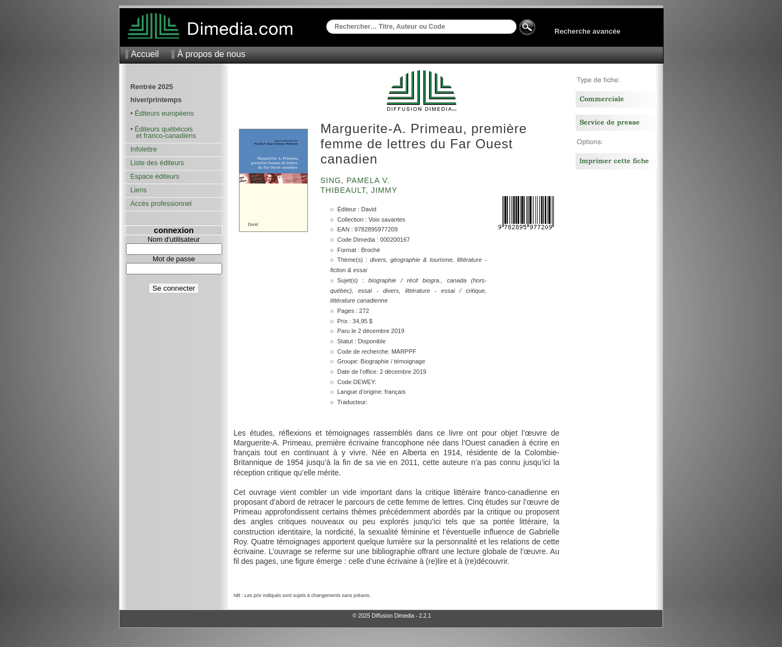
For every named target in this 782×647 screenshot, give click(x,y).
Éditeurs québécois (164, 129)
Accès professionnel (161, 204)
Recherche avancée (587, 31)
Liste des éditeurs (157, 163)
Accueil (145, 54)
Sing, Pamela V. (356, 180)
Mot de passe (174, 259)
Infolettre (143, 149)
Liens (138, 190)
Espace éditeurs (154, 176)
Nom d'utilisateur (174, 239)
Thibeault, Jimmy (360, 190)
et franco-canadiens (163, 136)
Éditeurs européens (164, 113)
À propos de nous (211, 54)
